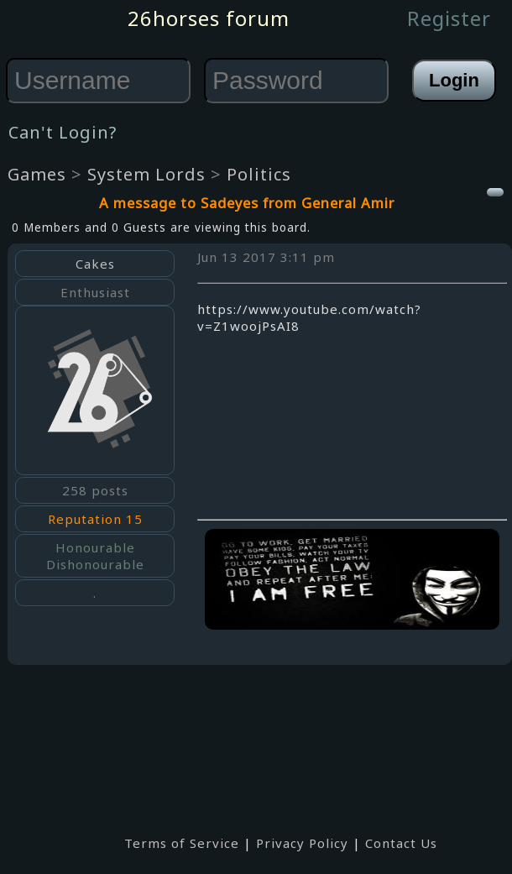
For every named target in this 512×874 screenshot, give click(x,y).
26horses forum (209, 18)
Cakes (95, 263)
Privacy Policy (302, 843)
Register (449, 18)
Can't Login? (62, 132)
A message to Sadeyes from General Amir (246, 202)
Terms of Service (181, 843)
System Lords (146, 174)
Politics (259, 174)
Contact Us (401, 843)
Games (37, 174)
